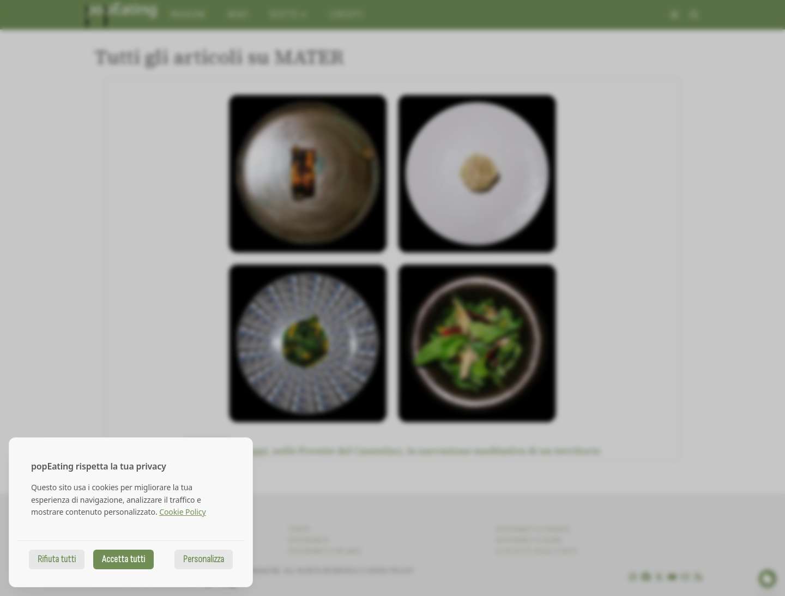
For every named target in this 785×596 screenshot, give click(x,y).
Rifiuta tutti (57, 559)
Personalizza (203, 559)
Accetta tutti (123, 559)
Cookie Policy (182, 512)
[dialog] (131, 512)
